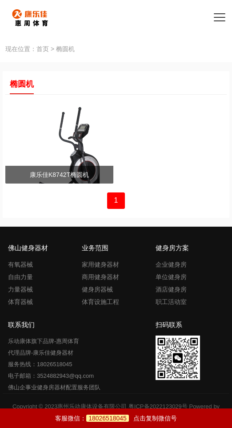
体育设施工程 (100, 301)
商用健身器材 (100, 276)
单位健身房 (171, 276)
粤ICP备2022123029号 (158, 406)
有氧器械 (20, 264)
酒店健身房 (171, 289)
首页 (42, 48)
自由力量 (20, 276)
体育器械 (20, 301)
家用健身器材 (100, 264)
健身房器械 (97, 289)
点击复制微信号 (131, 418)
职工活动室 (171, 301)
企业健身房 (171, 264)
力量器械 (20, 289)
